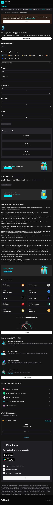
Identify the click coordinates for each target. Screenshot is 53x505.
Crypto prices (7, 12)
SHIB (48, 55)
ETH (41, 55)
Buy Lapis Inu (26, 38)
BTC (10, 55)
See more (26, 437)
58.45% (30, 9)
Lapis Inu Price (15, 12)
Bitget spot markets (30, 18)
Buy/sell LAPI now (26, 377)
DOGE (17, 55)
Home (2, 12)
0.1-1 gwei (43, 9)
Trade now (26, 332)
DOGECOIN (33, 55)
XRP (11, 58)
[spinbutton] (27, 72)
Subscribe (26, 431)
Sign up (26, 21)
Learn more (10, 373)
